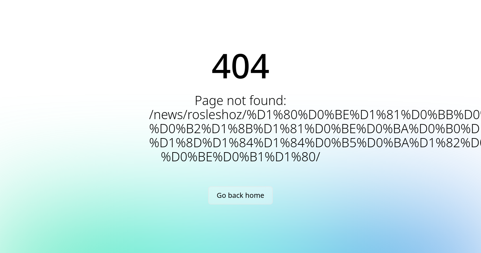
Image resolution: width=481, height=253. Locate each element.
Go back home (240, 195)
